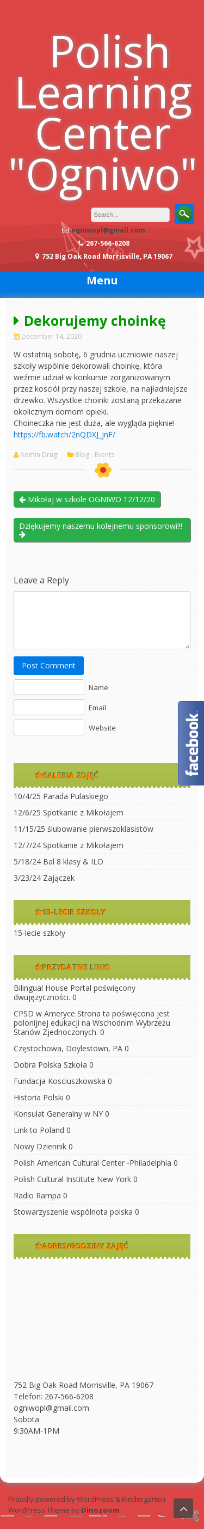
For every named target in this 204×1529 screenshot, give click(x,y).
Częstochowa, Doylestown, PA (68, 1048)
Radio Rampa (37, 1195)
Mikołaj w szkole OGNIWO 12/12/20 (87, 499)
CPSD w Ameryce (44, 1013)
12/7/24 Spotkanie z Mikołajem (68, 845)
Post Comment (49, 665)
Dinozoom (100, 1510)
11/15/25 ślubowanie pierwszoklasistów (83, 829)
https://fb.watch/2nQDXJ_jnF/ (64, 434)
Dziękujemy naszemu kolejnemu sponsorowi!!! (100, 529)
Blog (82, 455)
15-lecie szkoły (39, 933)
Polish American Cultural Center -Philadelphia (92, 1163)
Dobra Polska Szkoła (50, 1064)
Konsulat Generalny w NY (58, 1113)
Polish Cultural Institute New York (72, 1179)
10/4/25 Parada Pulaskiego (61, 796)
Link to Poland (39, 1130)
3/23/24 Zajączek (44, 878)
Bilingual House (41, 988)
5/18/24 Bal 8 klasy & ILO (58, 861)
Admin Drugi (39, 455)
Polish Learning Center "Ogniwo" (102, 112)
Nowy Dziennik (40, 1146)
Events (104, 455)
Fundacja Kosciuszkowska (60, 1081)
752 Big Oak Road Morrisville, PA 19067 (83, 1385)
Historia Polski (39, 1097)
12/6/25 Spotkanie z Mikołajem (68, 812)
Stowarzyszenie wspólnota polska (73, 1212)
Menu (102, 280)
